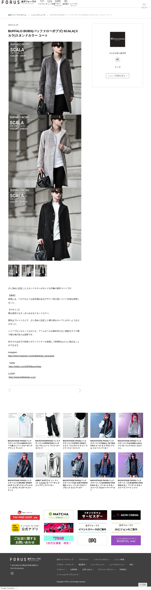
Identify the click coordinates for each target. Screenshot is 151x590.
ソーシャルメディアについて (67, 575)
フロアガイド (42, 8)
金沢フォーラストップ (65, 559)
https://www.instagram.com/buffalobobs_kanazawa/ (31, 356)
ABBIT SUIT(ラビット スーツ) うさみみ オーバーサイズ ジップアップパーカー (47, 482)
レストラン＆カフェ (101, 559)
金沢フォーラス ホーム (17, 15)
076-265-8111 (19, 568)
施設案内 (66, 8)
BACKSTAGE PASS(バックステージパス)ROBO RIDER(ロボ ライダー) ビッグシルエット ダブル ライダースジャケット (20, 485)
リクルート (61, 569)
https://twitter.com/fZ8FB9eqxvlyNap (25, 366)
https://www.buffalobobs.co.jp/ (22, 377)
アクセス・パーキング (58, 8)
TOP (144, 585)
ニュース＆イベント (73, 8)
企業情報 (73, 569)
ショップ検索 (50, 8)
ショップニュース (38, 15)
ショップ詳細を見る (116, 76)
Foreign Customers (7, 588)
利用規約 (123, 569)
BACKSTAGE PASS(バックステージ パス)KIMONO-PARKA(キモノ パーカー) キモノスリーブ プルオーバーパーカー (102, 485)
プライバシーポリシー (106, 569)
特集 (131, 564)
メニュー (144, 8)
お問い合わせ (87, 569)
